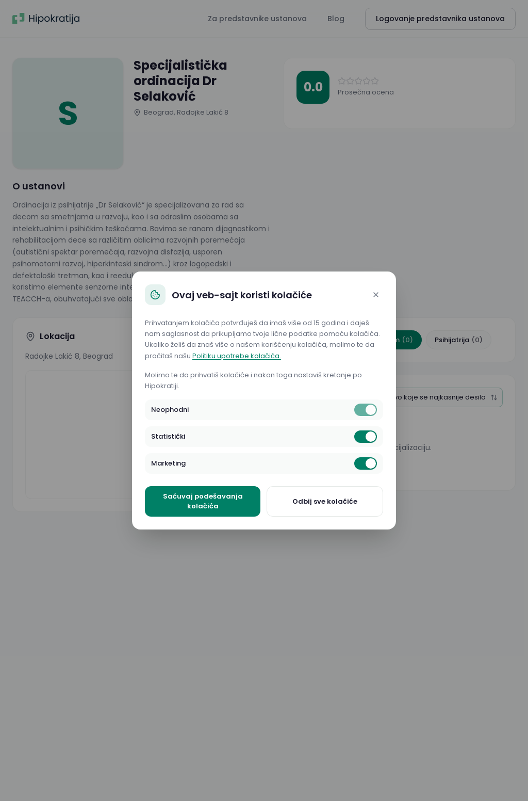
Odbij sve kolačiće (324, 501)
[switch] (365, 410)
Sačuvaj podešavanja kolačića (203, 501)
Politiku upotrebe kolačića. (236, 356)
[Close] (376, 294)
